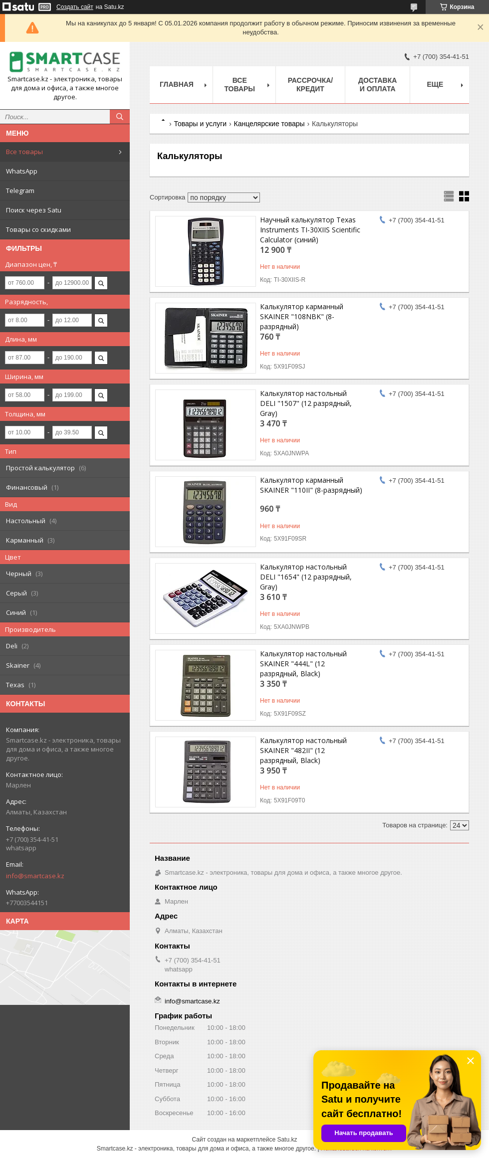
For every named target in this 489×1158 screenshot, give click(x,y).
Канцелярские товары (269, 124)
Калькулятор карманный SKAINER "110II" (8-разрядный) (311, 485)
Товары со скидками (38, 229)
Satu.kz (287, 1139)
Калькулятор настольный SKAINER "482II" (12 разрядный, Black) (303, 750)
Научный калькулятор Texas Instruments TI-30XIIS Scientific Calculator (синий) (310, 229)
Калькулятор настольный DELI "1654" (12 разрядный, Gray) (306, 576)
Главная (177, 84)
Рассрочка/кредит (310, 84)
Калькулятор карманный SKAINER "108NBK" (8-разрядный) (301, 316)
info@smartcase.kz (35, 875)
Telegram (20, 190)
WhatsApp (21, 171)
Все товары (24, 151)
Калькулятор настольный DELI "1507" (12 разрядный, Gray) (306, 403)
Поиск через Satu (33, 209)
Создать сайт (74, 6)
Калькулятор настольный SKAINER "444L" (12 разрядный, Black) (303, 663)
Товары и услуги (200, 124)
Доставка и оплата (377, 84)
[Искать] (120, 116)
